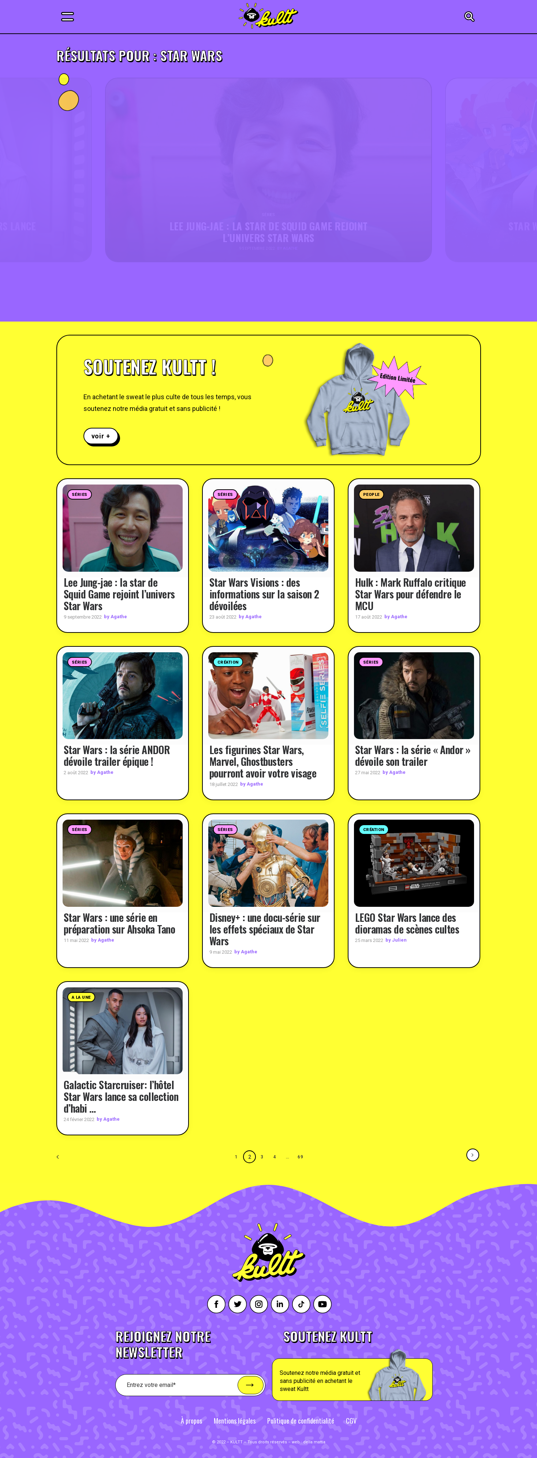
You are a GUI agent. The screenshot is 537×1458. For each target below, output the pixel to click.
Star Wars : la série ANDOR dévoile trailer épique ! (117, 755)
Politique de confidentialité (300, 1420)
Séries (79, 494)
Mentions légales (235, 1420)
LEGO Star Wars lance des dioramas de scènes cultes (407, 922)
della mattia (314, 1441)
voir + (101, 436)
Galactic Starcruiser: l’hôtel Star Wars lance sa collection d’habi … (121, 1096)
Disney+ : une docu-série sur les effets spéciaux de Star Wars (264, 928)
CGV (351, 1420)
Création (228, 662)
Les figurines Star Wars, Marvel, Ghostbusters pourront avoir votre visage (263, 761)
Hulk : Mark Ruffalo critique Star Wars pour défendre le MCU (410, 593)
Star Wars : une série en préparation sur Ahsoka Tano (119, 922)
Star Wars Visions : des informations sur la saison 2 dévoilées (264, 593)
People (371, 494)
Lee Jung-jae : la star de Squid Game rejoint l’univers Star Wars (119, 593)
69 (301, 1156)
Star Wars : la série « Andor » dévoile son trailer (413, 755)
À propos (191, 1420)
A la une (81, 997)
